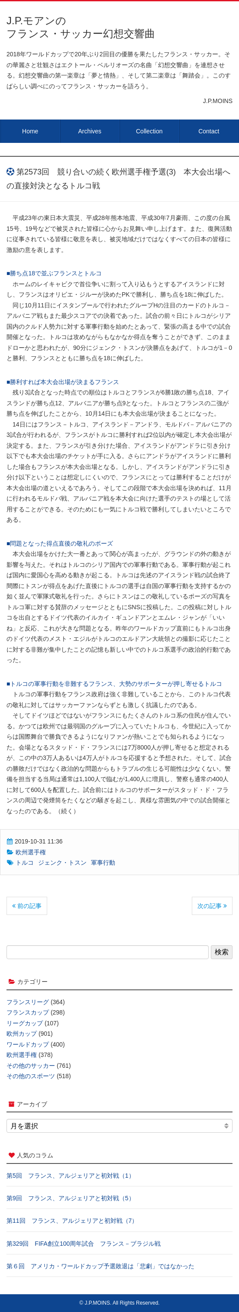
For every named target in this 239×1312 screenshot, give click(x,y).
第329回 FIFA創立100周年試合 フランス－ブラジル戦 (83, 1243)
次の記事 (212, 905)
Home (30, 131)
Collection (149, 131)
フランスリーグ (27, 1002)
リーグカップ (24, 1023)
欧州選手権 (31, 852)
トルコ (25, 862)
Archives (89, 131)
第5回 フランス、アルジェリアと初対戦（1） (70, 1175)
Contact (208, 131)
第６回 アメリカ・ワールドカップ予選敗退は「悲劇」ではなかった (100, 1266)
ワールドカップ (27, 1044)
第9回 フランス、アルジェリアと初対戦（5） (70, 1198)
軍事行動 (103, 862)
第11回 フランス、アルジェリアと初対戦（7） (72, 1220)
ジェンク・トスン (62, 862)
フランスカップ (27, 1012)
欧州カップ (21, 1033)
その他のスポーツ (30, 1076)
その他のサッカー (30, 1065)
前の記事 (27, 905)
